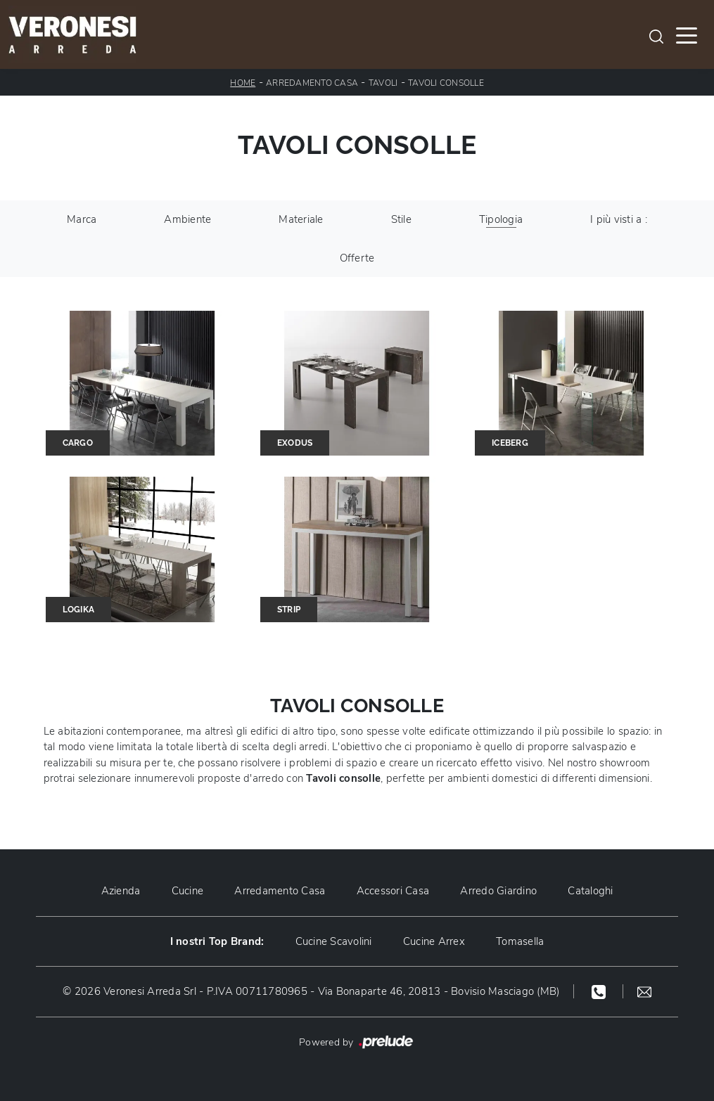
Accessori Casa (393, 891)
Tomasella (520, 941)
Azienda (121, 891)
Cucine (188, 891)
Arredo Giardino (498, 891)
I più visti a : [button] (618, 219)
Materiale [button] (301, 219)
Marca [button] (81, 219)
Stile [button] (401, 219)
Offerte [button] (357, 258)
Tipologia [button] (501, 219)
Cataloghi (590, 891)
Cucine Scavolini (333, 941)
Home (242, 83)
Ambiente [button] (187, 219)
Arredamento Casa (312, 83)
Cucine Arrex (434, 941)
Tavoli (383, 83)
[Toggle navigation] (687, 34)
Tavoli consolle (446, 83)
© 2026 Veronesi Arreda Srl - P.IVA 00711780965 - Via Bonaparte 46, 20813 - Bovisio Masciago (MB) (311, 991)
